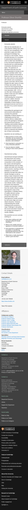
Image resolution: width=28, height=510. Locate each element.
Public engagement (6, 502)
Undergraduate (5, 457)
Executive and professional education (11, 466)
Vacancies (4, 407)
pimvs (3, 350)
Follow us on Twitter (6, 418)
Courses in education (7, 469)
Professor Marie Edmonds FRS (9, 323)
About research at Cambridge (9, 499)
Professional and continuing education (11, 463)
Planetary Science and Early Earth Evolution (13, 336)
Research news (5, 496)
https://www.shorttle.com (7, 301)
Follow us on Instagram (7, 421)
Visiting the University (7, 488)
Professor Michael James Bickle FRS (11, 325)
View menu (2, 2)
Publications (7, 245)
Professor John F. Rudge (8, 320)
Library (3, 402)
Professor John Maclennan (8, 322)
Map (2, 485)
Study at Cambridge (7, 454)
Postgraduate (5, 460)
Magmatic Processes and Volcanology (11, 338)
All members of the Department (9, 332)
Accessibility (4, 438)
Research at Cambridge (8, 493)
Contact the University (7, 435)
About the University (7, 474)
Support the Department (7, 405)
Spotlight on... (5, 504)
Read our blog (5, 415)
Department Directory (7, 399)
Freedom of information (7, 440)
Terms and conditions (7, 447)
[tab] (14, 35)
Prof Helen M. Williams (7, 317)
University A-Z (5, 450)
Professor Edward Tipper (8, 318)
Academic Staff (5, 331)
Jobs (2, 482)
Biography (7, 35)
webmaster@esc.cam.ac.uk (13, 370)
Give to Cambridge (6, 479)
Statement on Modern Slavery (9, 445)
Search (25, 2)
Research (7, 39)
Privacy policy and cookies (8, 442)
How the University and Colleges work (11, 477)
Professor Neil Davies (7, 327)
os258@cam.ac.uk (6, 279)
